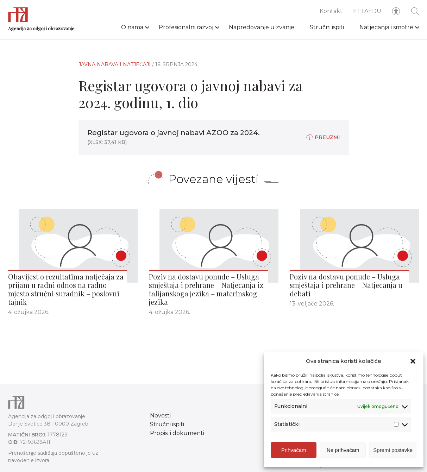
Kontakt (331, 11)
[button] (412, 361)
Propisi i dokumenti (177, 433)
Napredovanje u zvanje (261, 27)
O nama (132, 27)
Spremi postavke (393, 450)
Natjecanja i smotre (386, 27)
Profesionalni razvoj (186, 27)
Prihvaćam (293, 450)
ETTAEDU (367, 11)
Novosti (160, 415)
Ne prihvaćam (343, 450)
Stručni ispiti (327, 27)
